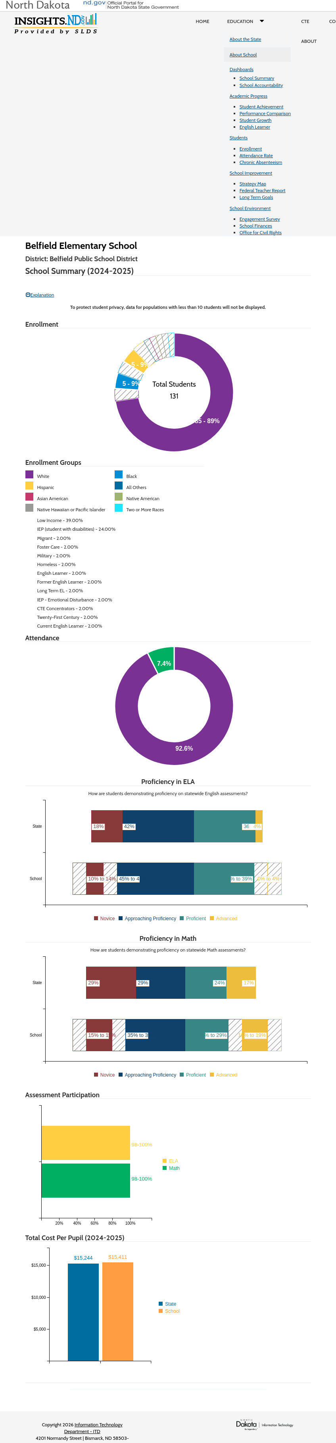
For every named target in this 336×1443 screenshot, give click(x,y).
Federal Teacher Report (263, 190)
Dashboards (241, 69)
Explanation (40, 295)
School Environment (250, 208)
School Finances (256, 226)
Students (239, 138)
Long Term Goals (256, 197)
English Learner (255, 127)
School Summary (257, 78)
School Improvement (251, 173)
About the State (245, 39)
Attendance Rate (256, 155)
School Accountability (261, 85)
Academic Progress (248, 96)
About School (243, 55)
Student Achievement (261, 107)
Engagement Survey (260, 219)
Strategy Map (253, 184)
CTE (305, 21)
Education (247, 21)
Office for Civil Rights (261, 232)
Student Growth (256, 120)
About (309, 41)
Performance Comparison (265, 113)
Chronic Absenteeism (261, 162)
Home (202, 21)
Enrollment (251, 149)
